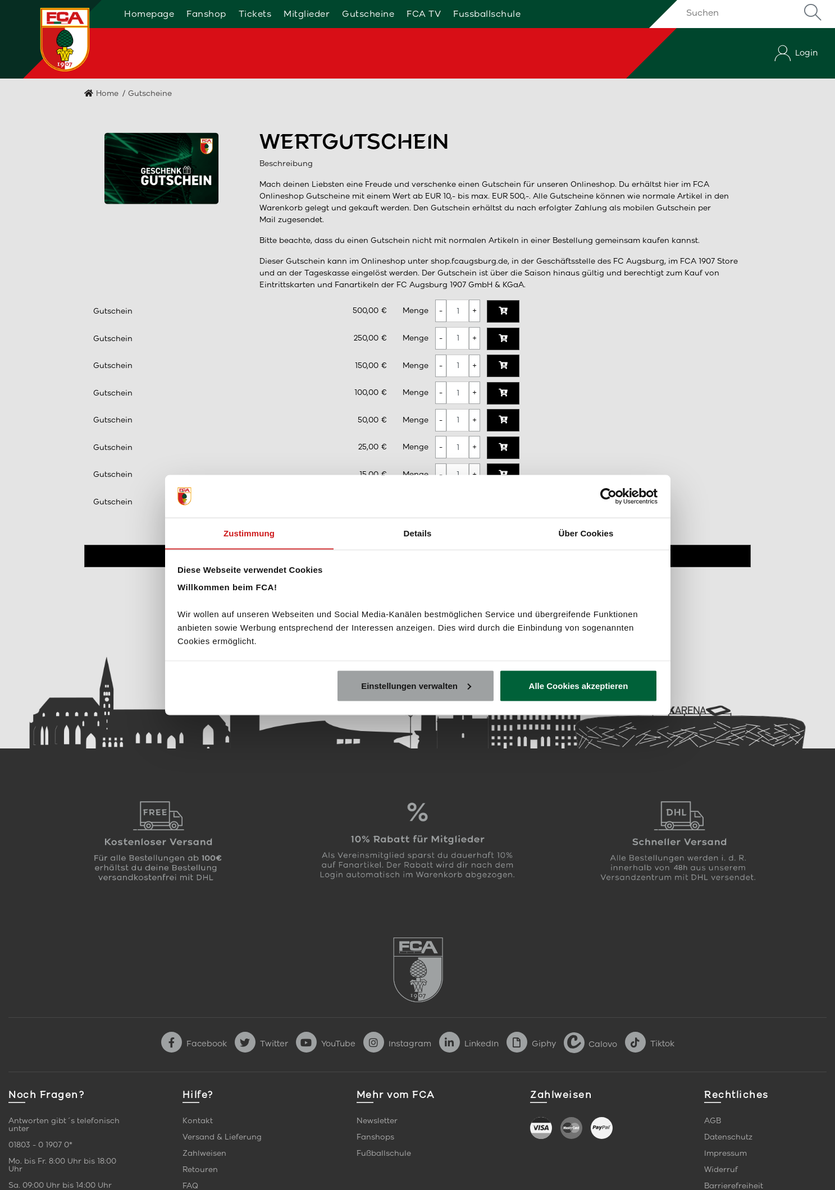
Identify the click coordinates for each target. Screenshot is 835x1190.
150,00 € (371, 365)
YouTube (325, 1044)
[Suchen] (752, 12)
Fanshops (375, 1137)
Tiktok (649, 1044)
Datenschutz (728, 1137)
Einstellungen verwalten (416, 686)
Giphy (531, 1044)
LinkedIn (469, 1044)
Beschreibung (286, 163)
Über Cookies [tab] (586, 532)
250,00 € (370, 338)
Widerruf (721, 1169)
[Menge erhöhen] (474, 311)
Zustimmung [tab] (249, 532)
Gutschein (113, 311)
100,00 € (370, 392)
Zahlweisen (204, 1153)
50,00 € (372, 420)
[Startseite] (52, 39)
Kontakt (197, 1120)
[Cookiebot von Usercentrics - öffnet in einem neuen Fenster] (608, 496)
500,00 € (370, 310)
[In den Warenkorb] (503, 311)
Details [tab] (418, 532)
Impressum (725, 1153)
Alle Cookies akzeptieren (578, 686)
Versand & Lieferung (222, 1137)
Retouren (200, 1169)
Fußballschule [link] (384, 1153)
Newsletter (377, 1120)
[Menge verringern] (440, 311)
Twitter (261, 1044)
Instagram (397, 1044)
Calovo (590, 1044)
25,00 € (372, 447)
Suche (812, 12)
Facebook (194, 1044)
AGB (712, 1120)
